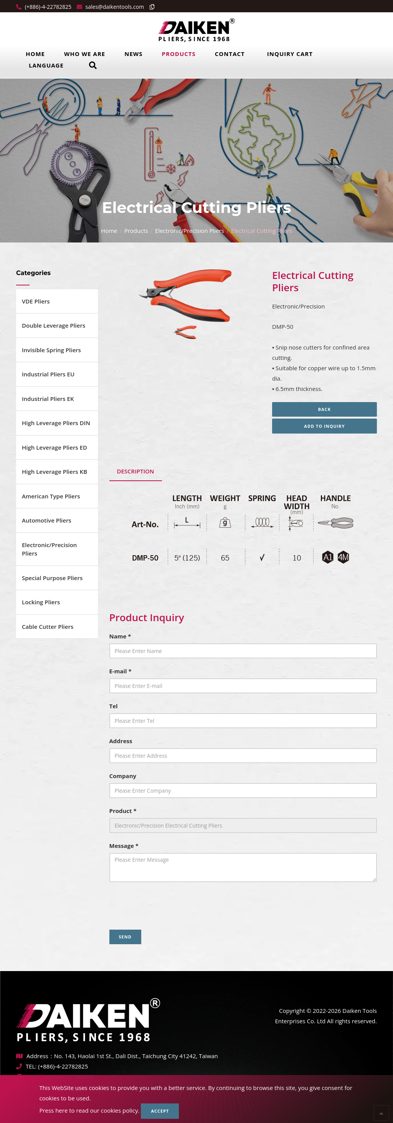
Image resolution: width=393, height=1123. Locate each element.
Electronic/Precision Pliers (189, 230)
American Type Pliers (51, 496)
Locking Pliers (41, 602)
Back (324, 409)
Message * (124, 845)
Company (123, 776)
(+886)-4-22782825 (47, 6)
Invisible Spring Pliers (51, 350)
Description (135, 471)
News (133, 54)
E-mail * (120, 671)
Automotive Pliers (46, 520)
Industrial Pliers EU (48, 374)
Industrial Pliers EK (48, 398)
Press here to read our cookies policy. (89, 1110)
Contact (230, 54)
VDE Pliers (36, 301)
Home (35, 54)
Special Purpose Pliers (52, 578)
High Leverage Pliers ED (54, 447)
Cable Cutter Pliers (47, 626)
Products (179, 54)
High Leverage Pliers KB (54, 471)
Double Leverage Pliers (53, 325)
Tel (113, 706)
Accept (160, 1111)
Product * (123, 811)
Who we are (84, 54)
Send (125, 937)
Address (120, 741)
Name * (120, 636)
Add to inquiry (324, 426)
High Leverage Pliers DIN (56, 423)
